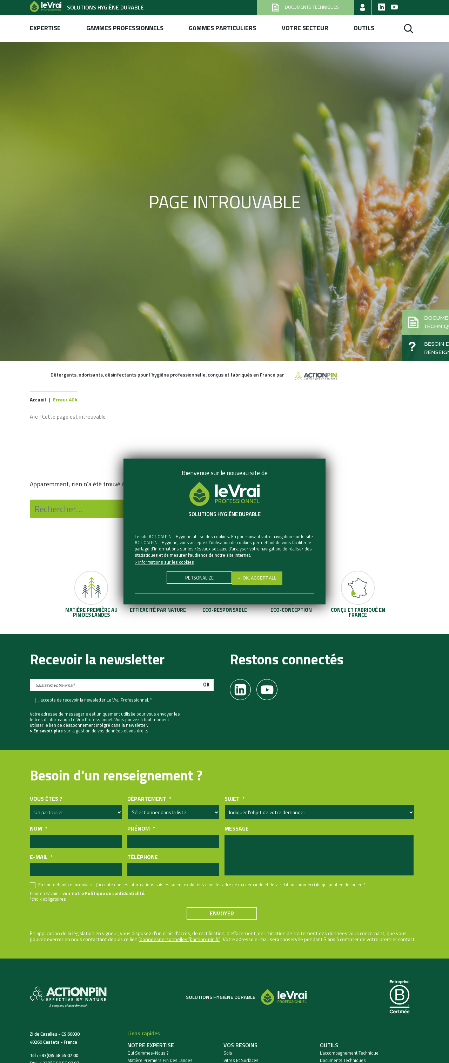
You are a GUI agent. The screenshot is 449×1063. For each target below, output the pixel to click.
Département (149, 800)
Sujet (234, 800)
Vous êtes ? (46, 800)
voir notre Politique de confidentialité (103, 894)
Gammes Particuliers (222, 28)
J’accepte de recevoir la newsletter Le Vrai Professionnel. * (95, 701)
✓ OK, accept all (258, 579)
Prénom (141, 829)
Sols (227, 1054)
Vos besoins (240, 1046)
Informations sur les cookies (166, 562)
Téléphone (142, 858)
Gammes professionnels (124, 28)
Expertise (45, 28)
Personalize (198, 579)
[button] (412, 310)
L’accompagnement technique (349, 1054)
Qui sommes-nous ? (148, 1054)
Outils (364, 28)
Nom (38, 829)
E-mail (41, 858)
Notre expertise (150, 1046)
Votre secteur (305, 28)
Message (236, 829)
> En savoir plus (46, 731)
